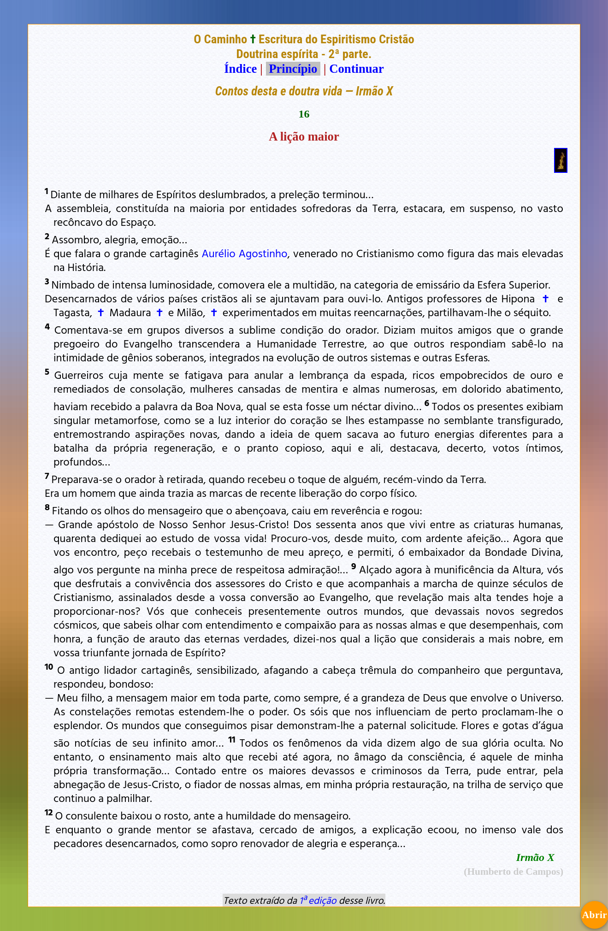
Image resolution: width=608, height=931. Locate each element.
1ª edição (317, 900)
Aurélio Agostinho (244, 253)
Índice (240, 69)
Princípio (293, 69)
